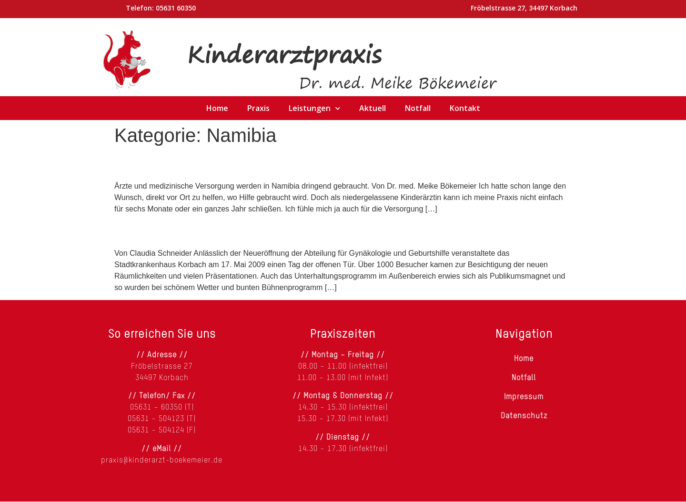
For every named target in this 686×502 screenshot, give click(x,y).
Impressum (524, 397)
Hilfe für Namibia (170, 163)
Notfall (418, 108)
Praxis (258, 108)
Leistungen (314, 108)
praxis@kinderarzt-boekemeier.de (161, 460)
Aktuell (372, 108)
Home (217, 108)
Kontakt (465, 108)
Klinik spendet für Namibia (203, 230)
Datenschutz (524, 416)
